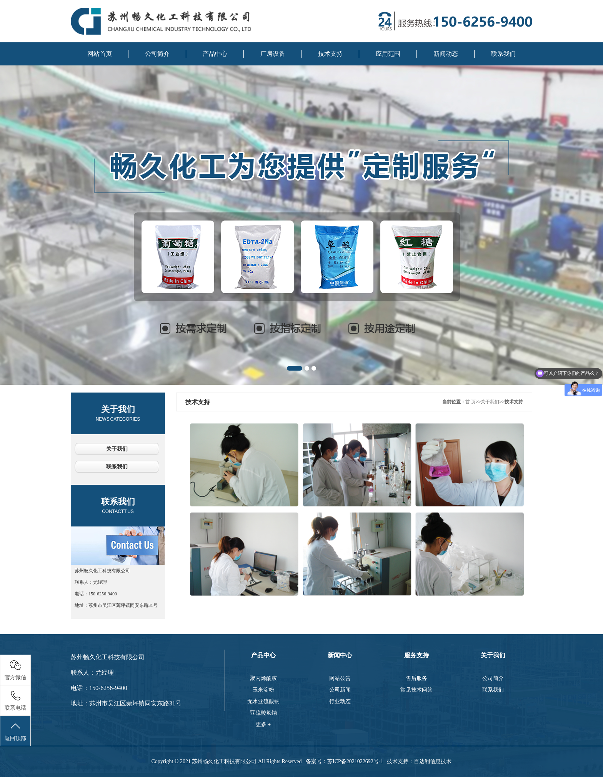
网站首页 (99, 53)
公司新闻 (340, 690)
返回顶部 (15, 731)
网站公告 (340, 678)
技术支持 (330, 53)
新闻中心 (340, 655)
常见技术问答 (416, 690)
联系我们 (503, 53)
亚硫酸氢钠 (263, 713)
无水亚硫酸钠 (263, 701)
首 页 (470, 401)
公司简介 (157, 53)
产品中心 (215, 53)
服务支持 (416, 655)
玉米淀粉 (263, 690)
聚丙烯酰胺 (263, 678)
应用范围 (388, 53)
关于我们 (118, 413)
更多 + (263, 724)
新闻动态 (445, 53)
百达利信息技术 (432, 761)
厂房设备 (272, 53)
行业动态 (340, 701)
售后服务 (416, 678)
